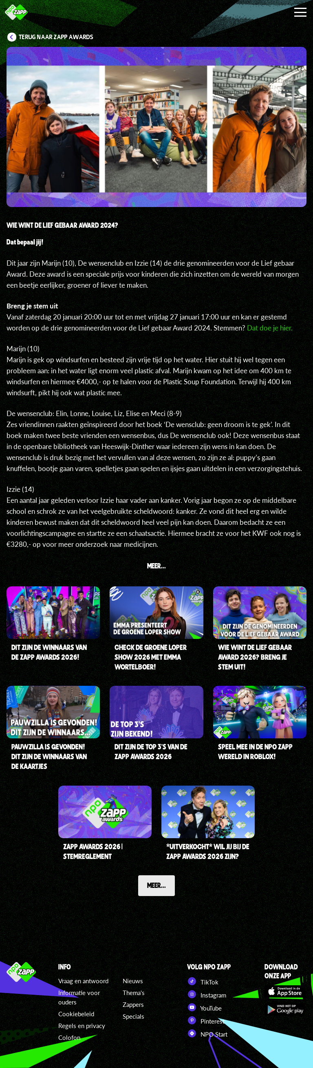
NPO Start (207, 1033)
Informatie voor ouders (79, 997)
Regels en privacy (81, 1025)
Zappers (133, 1004)
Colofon (69, 1037)
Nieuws (133, 980)
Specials (133, 1016)
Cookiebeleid (76, 1013)
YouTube (204, 1007)
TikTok (202, 981)
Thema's (134, 992)
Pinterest (206, 1020)
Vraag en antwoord (83, 980)
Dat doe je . (270, 328)
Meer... (156, 885)
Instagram (206, 994)
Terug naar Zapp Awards (56, 37)
